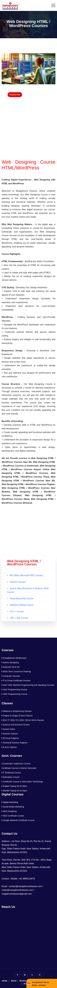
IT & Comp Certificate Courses (16, 680)
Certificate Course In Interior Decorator (19, 768)
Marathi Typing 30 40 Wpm (14, 790)
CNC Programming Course (14, 689)
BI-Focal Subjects (10, 738)
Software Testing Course (21, 605)
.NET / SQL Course (19, 618)
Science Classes (10, 733)
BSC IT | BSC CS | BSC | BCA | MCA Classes (23, 720)
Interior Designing (10, 662)
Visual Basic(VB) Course (21, 598)
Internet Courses (18, 582)
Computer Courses (11, 676)
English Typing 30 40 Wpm (14, 786)
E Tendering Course (11, 772)
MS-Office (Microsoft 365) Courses (26, 575)
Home (4, 981)
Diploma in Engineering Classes (17, 711)
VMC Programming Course (14, 694)
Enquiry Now (14, 95)
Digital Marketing (10, 802)
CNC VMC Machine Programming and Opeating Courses (28, 685)
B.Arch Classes (9, 747)
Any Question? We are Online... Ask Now (40, 983)
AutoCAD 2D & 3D (10, 667)
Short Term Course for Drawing (16, 671)
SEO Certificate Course (13, 816)
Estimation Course (10, 777)
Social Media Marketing (13, 807)
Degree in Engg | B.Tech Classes (17, 715)
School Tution (8, 729)
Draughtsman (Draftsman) (14, 658)
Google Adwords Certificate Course (18, 820)
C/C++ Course (16, 611)
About (13, 981)
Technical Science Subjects (14, 742)
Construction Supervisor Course (16, 763)
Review (22, 981)
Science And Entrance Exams (16, 724)
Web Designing (9, 811)
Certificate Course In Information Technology (22, 781)
